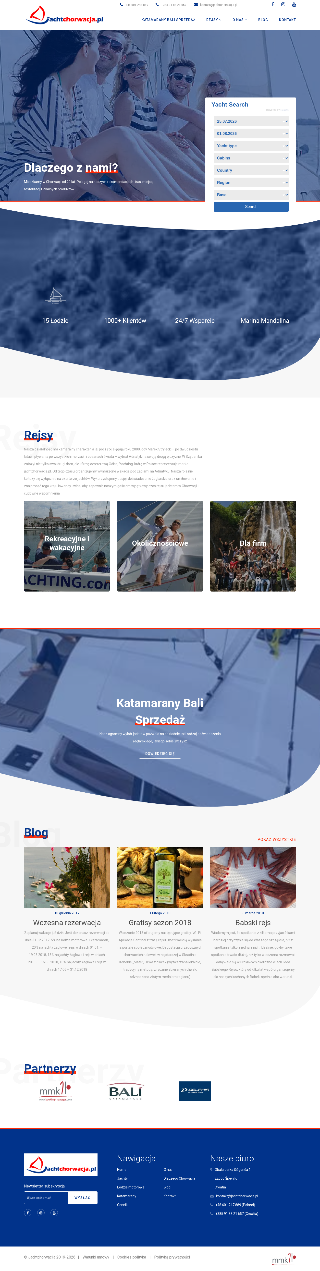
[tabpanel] (66, 546)
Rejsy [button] (212, 20)
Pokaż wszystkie (277, 839)
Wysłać (82, 1198)
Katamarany (126, 1196)
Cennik (122, 1205)
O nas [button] (239, 20)
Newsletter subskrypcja (44, 1186)
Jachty (122, 1178)
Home (121, 1170)
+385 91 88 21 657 (173, 5)
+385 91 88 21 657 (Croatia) (236, 1214)
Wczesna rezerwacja (67, 922)
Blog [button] (263, 20)
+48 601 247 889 (136, 5)
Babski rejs (253, 922)
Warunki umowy (96, 1257)
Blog (167, 1187)
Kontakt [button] (287, 20)
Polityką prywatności (172, 1257)
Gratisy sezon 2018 (160, 922)
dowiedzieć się (160, 754)
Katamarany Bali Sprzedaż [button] (168, 20)
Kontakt (170, 1196)
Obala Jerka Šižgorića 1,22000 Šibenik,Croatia (233, 1178)
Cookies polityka (131, 1257)
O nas (168, 1170)
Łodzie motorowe (131, 1187)
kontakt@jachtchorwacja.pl (218, 5)
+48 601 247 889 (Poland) (235, 1205)
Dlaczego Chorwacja (179, 1178)
